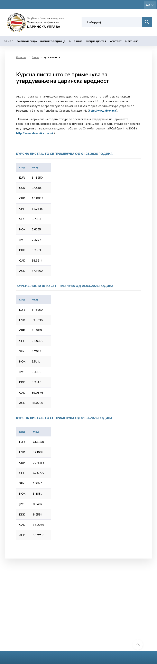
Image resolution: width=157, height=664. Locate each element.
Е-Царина (76, 41)
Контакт (116, 41)
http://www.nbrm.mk (102, 110)
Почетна (21, 57)
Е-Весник (131, 41)
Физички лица (27, 41)
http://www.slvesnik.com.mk (35, 133)
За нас (8, 41)
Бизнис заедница (53, 41)
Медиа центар (96, 41)
